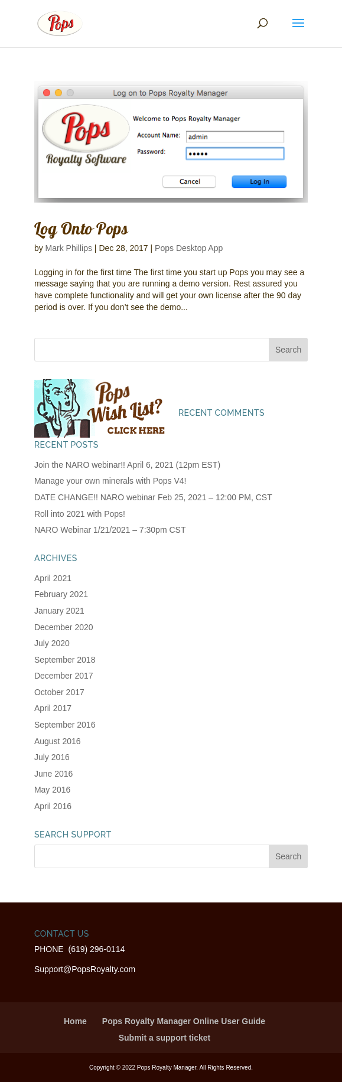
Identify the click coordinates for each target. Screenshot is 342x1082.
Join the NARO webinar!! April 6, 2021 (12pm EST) (127, 465)
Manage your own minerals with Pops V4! (110, 480)
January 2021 (59, 610)
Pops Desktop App (189, 248)
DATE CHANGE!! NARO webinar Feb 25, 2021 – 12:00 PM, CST (153, 497)
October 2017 (59, 692)
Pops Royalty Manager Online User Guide (183, 1021)
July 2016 (52, 757)
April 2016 (52, 806)
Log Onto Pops (81, 228)
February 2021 (61, 594)
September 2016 (65, 724)
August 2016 (57, 741)
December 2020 (63, 627)
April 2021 (52, 578)
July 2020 (52, 643)
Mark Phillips (68, 248)
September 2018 (65, 659)
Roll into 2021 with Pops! (79, 514)
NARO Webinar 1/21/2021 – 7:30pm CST (110, 530)
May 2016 (52, 789)
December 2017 (63, 675)
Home (75, 1021)
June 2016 (53, 773)
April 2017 (52, 708)
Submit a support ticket (165, 1037)
